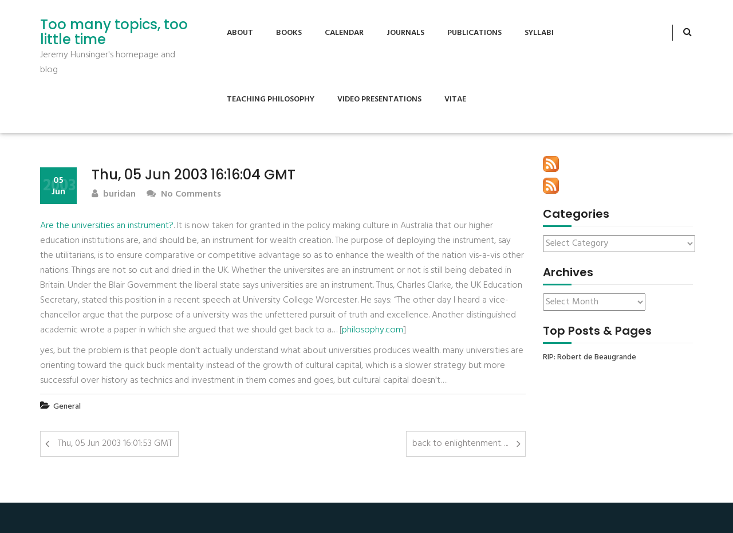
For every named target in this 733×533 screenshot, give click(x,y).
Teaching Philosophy (270, 99)
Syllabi (539, 33)
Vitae (455, 99)
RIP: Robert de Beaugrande (589, 357)
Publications (474, 33)
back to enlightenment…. (460, 443)
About (240, 33)
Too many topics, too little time (114, 32)
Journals (405, 33)
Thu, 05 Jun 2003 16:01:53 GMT (115, 443)
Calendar (344, 33)
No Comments (184, 194)
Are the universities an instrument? (107, 225)
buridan (114, 194)
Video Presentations (379, 99)
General (67, 406)
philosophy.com (372, 330)
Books (289, 33)
